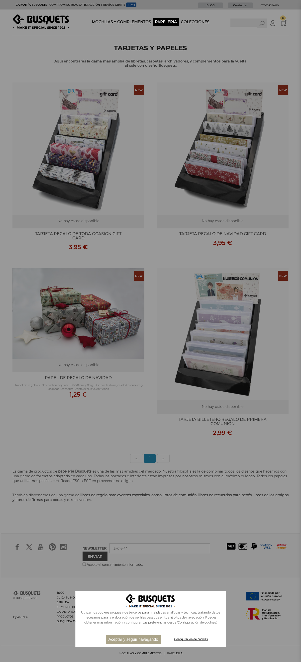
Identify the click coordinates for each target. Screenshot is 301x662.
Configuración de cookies (191, 639)
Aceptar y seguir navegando (133, 639)
